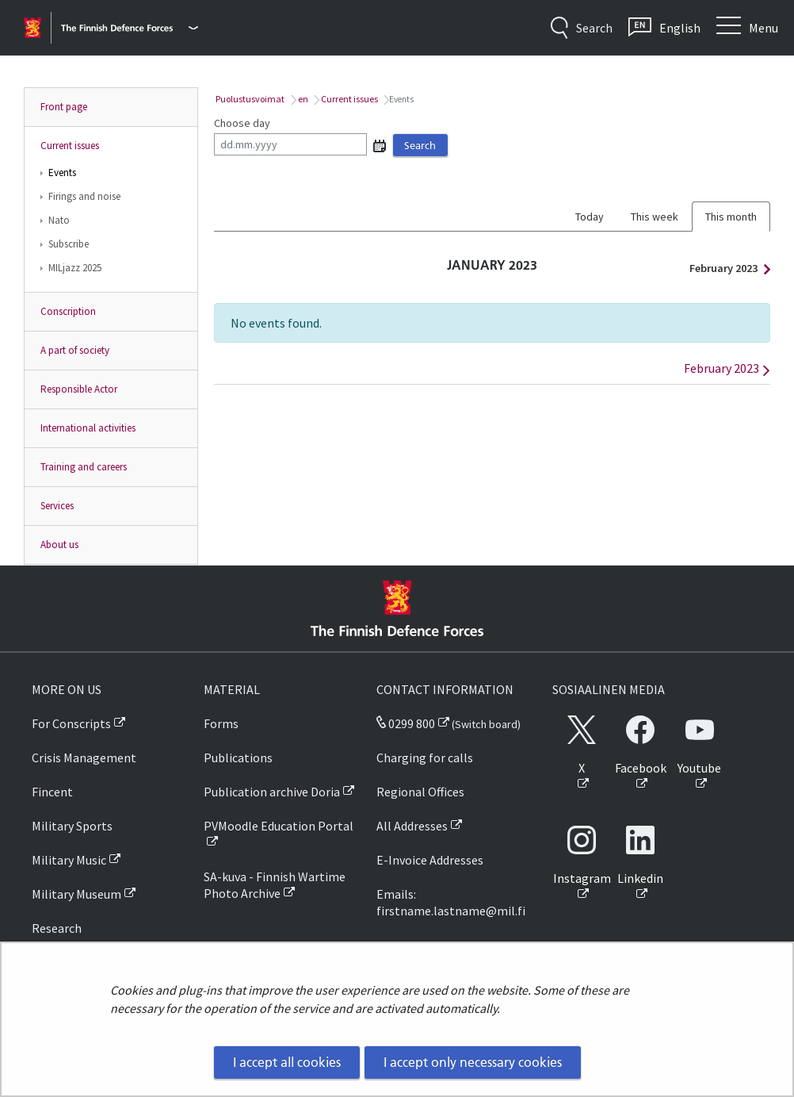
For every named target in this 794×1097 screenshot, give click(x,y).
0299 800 (405, 723)
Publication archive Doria (272, 792)
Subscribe (68, 244)
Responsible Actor (78, 389)
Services (57, 505)
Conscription (68, 311)
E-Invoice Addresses (429, 860)
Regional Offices (420, 792)
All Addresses (412, 826)
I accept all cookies (287, 1062)
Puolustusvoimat (249, 99)
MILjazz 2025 (74, 267)
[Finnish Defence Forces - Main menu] (129, 28)
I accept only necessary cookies (473, 1062)
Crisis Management (84, 757)
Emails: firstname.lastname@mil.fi (450, 902)
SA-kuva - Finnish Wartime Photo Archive (274, 885)
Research (57, 928)
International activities (88, 428)
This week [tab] (654, 216)
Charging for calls (424, 757)
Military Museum (76, 894)
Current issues (69, 145)
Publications (238, 757)
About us (59, 544)
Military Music (69, 860)
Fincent (52, 792)
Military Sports (72, 826)
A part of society (74, 350)
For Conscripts (71, 723)
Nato (59, 220)
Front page (63, 106)
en (302, 99)
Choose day (242, 123)
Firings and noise (84, 196)
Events (62, 172)
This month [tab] (731, 216)
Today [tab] (589, 216)
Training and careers (83, 467)
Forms (221, 723)
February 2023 (725, 268)
